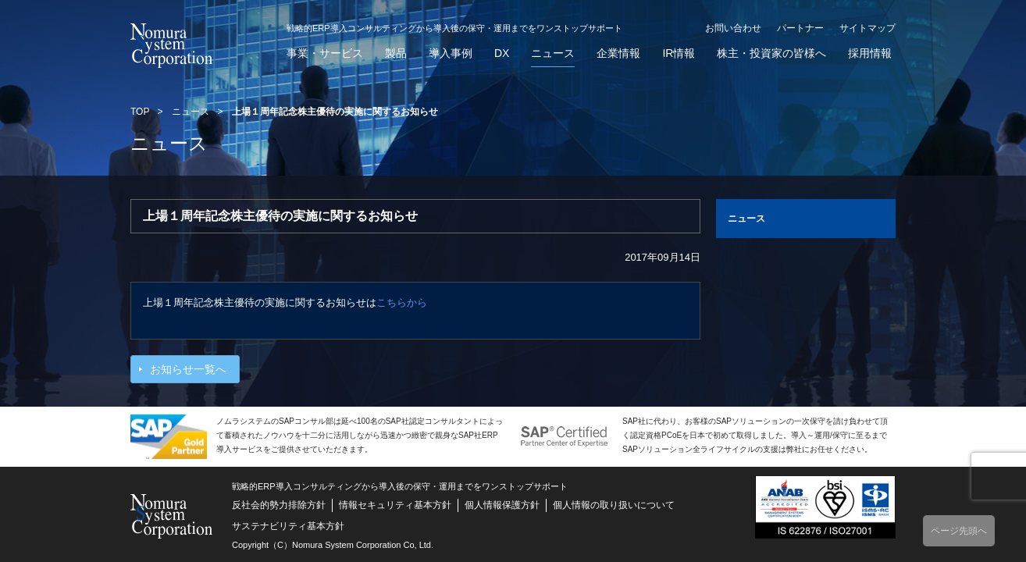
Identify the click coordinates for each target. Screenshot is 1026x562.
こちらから (401, 302)
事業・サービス (325, 53)
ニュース (553, 53)
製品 (396, 53)
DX (501, 53)
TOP (139, 111)
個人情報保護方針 (502, 505)
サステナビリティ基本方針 (288, 526)
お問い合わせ (733, 28)
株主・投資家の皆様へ (771, 53)
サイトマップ (867, 28)
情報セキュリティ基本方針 (395, 505)
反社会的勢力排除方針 (279, 505)
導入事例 (450, 53)
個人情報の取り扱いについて (614, 505)
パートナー (800, 28)
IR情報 (678, 53)
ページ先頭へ (959, 530)
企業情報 (618, 53)
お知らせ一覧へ (188, 369)
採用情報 (870, 53)
